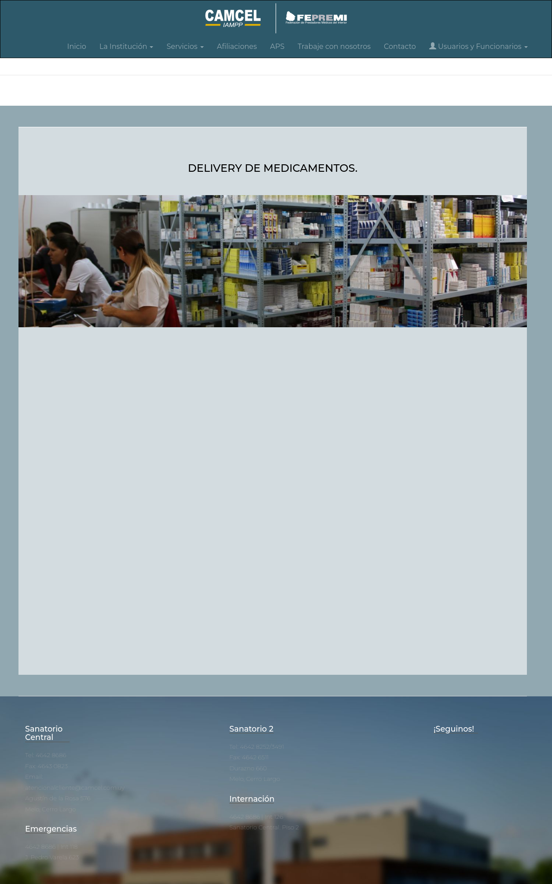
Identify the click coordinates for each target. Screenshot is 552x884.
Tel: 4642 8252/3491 (256, 746)
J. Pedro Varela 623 (52, 857)
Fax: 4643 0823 (46, 765)
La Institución (126, 46)
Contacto (400, 46)
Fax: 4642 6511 (249, 757)
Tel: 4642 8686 (45, 754)
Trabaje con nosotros (334, 46)
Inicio (76, 46)
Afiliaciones (237, 46)
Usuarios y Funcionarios (478, 46)
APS (277, 46)
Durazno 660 (248, 768)
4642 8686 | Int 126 (256, 816)
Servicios (184, 46)
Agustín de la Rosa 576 (57, 798)
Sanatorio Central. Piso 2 (264, 827)
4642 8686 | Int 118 (51, 846)
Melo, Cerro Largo (50, 809)
